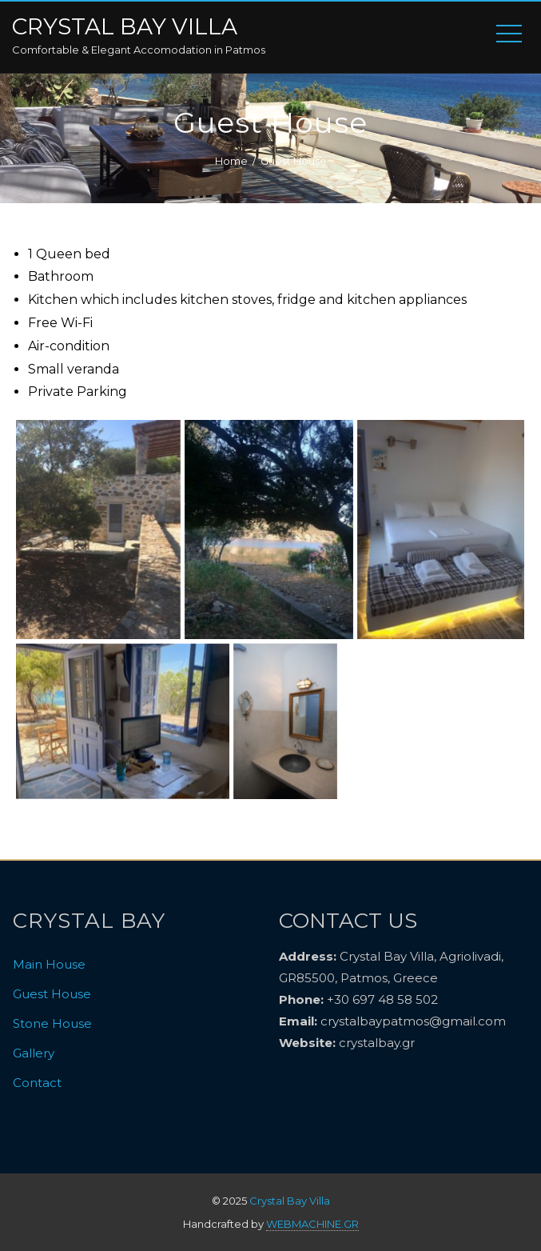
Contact (37, 1082)
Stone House (52, 1023)
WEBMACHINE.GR (312, 1223)
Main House (49, 964)
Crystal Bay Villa (124, 27)
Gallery (33, 1053)
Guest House (52, 993)
